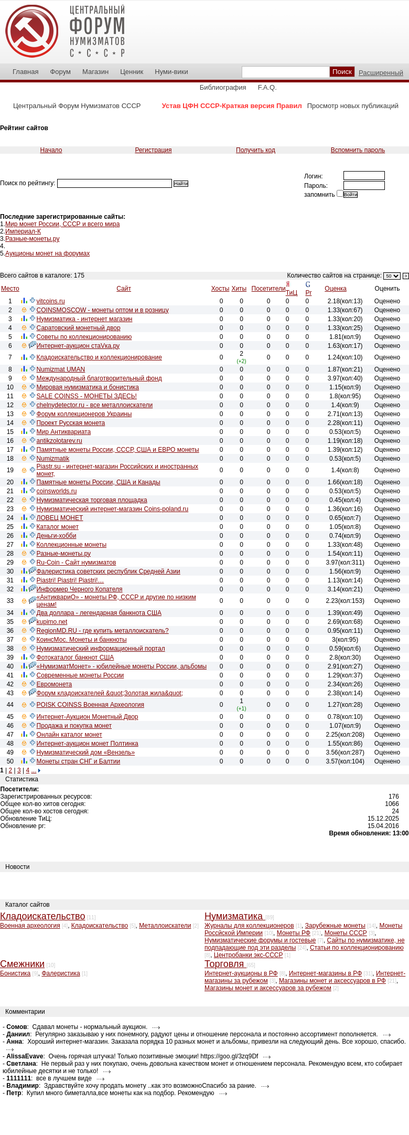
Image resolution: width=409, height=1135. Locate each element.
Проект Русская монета (71, 423)
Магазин (95, 72)
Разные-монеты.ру (32, 238)
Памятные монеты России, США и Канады (98, 482)
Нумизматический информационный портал (101, 648)
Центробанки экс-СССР (248, 955)
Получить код (255, 150)
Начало (51, 150)
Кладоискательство (99, 925)
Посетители (269, 288)
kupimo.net (52, 621)
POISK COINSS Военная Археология (90, 704)
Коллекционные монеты (71, 544)
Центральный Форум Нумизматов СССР (77, 106)
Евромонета (54, 684)
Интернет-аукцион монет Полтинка (87, 743)
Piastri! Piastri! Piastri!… (70, 580)
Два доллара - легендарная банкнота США (99, 613)
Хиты (238, 288)
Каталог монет (58, 527)
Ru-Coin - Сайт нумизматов (76, 562)
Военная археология (30, 925)
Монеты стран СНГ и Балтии (79, 761)
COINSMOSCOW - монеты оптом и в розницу (103, 310)
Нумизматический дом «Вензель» (86, 752)
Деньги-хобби (57, 535)
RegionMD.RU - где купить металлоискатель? (103, 630)
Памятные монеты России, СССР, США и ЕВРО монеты (118, 449)
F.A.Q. (267, 87)
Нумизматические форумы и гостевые (260, 940)
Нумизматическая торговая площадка (92, 500)
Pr (308, 292)
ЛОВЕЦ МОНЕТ (60, 518)
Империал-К (23, 231)
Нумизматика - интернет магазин (85, 319)
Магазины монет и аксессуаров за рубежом (267, 988)
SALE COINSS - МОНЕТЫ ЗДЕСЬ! (87, 396)
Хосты (220, 288)
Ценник (131, 72)
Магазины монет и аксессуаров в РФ (332, 980)
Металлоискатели (165, 925)
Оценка (336, 288)
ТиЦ (291, 292)
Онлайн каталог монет (69, 734)
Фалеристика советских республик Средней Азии (108, 571)
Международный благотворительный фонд (99, 378)
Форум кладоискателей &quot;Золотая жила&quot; (110, 693)
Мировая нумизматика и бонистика (88, 387)
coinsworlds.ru (57, 491)
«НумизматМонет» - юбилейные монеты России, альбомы (122, 666)
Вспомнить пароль (358, 150)
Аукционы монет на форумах (47, 253)
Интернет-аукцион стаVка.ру (78, 345)
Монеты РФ (293, 933)
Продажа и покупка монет (74, 725)
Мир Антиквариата (64, 432)
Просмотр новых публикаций (353, 106)
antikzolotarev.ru (59, 440)
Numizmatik (53, 458)
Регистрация (153, 150)
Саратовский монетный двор (79, 328)
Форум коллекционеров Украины (84, 414)
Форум (60, 72)
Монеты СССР (346, 933)
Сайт (123, 288)
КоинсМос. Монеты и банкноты (82, 639)
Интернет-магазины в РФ (325, 973)
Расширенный (381, 73)
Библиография (223, 87)
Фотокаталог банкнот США (75, 657)
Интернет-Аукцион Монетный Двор (87, 716)
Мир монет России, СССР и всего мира (62, 224)
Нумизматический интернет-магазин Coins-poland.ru (113, 509)
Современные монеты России (80, 675)
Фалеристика (60, 973)
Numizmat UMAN (61, 369)
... (33, 770)
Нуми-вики (171, 72)
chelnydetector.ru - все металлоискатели (95, 405)
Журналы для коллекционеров (249, 925)
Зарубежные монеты (335, 925)
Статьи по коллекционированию (357, 947)
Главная (25, 72)
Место (10, 288)
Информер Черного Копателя (80, 589)
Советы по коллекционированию (84, 337)
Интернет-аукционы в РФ (241, 973)
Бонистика (15, 973)
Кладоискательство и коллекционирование (99, 357)
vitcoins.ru (51, 301)
